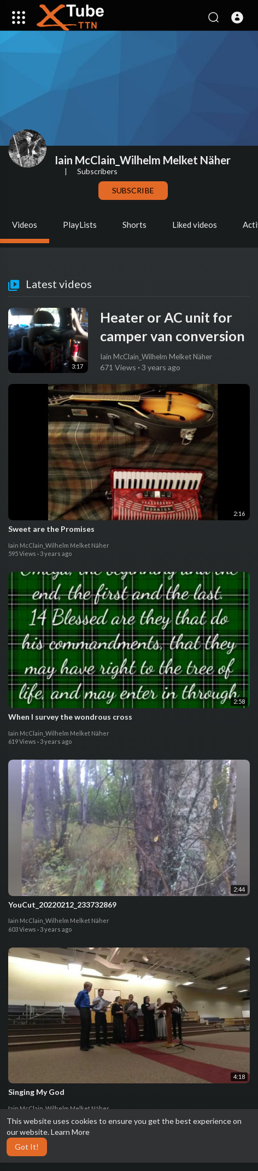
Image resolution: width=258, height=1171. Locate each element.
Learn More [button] (70, 1131)
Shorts (134, 224)
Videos (24, 224)
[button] (237, 17)
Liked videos (194, 224)
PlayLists (80, 224)
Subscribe (133, 190)
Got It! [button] (27, 1146)
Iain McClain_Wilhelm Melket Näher (143, 160)
